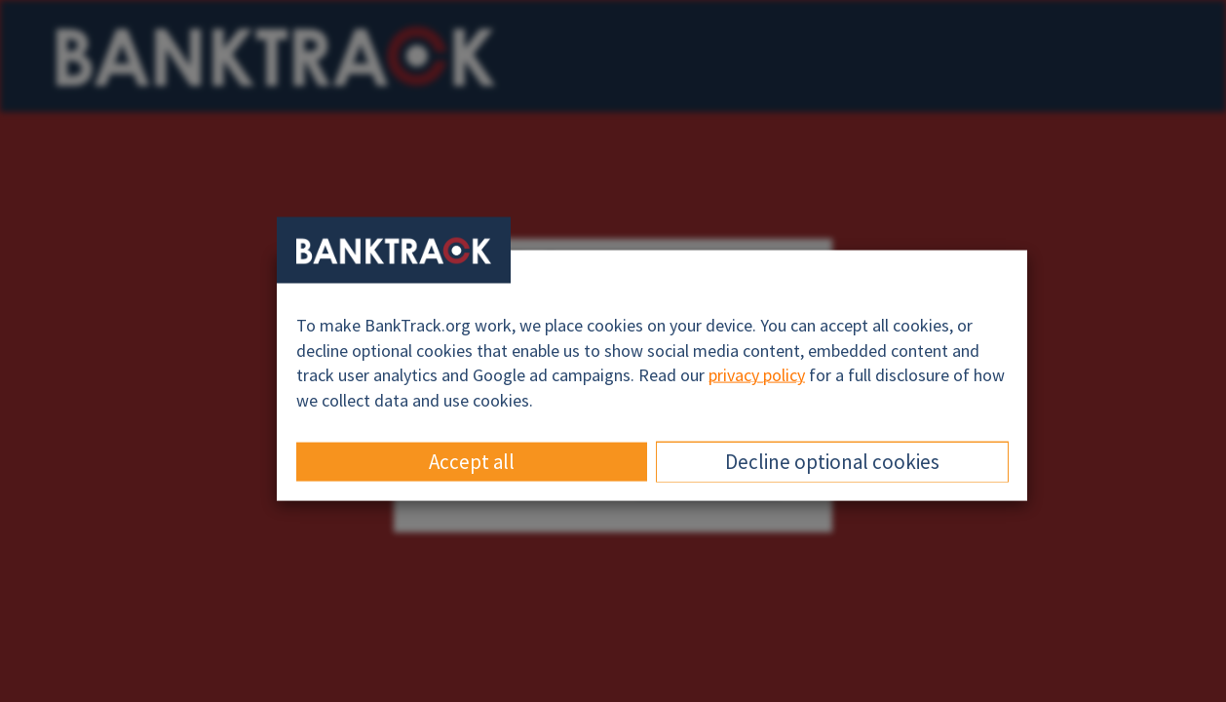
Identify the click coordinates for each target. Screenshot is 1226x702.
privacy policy (757, 375)
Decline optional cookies (832, 461)
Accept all (472, 461)
